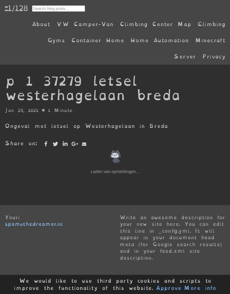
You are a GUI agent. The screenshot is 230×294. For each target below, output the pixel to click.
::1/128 (16, 8)
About (40, 24)
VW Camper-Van (85, 24)
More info (200, 288)
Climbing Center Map (155, 24)
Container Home (97, 40)
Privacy (214, 56)
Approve (168, 288)
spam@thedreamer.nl (33, 224)
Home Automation (159, 40)
